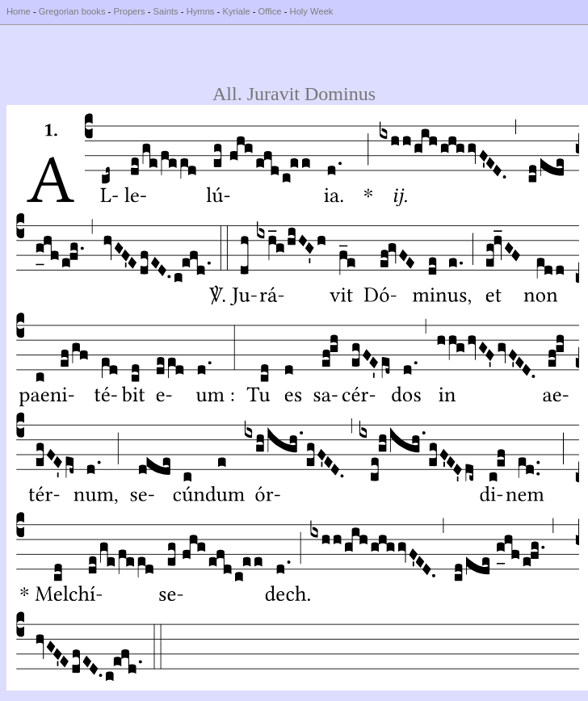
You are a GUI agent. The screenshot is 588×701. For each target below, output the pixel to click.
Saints (165, 11)
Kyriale (236, 11)
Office (270, 11)
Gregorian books (72, 11)
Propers (129, 11)
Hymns (201, 11)
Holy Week (312, 11)
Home (18, 11)
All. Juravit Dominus (294, 93)
